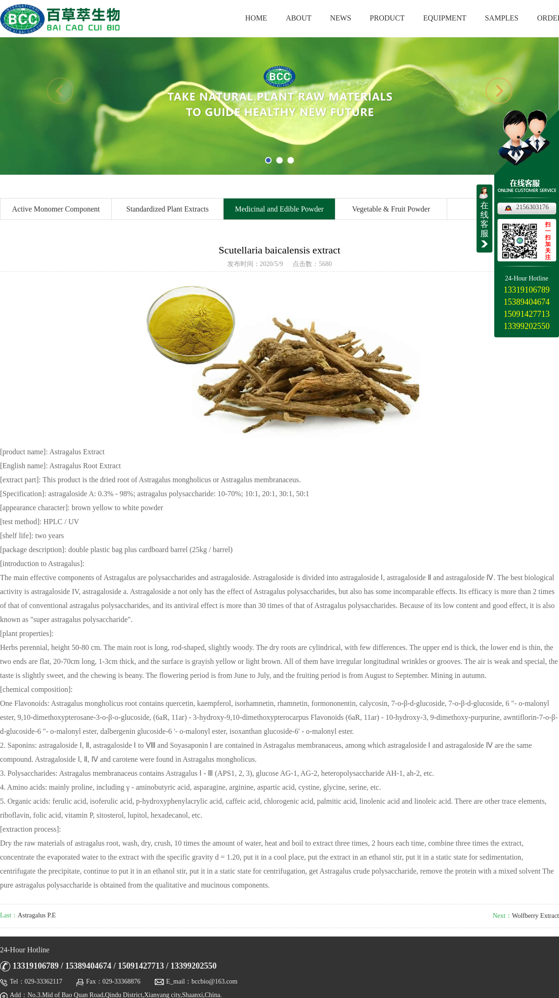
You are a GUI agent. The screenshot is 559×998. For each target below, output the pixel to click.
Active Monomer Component (56, 209)
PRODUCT (387, 18)
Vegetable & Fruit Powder (391, 209)
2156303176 (532, 207)
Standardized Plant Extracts (167, 209)
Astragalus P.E (37, 915)
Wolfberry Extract (535, 915)
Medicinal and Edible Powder (279, 209)
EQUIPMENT (444, 18)
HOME (256, 18)
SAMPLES (501, 18)
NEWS (340, 18)
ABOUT (298, 18)
